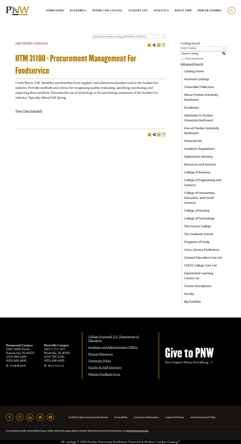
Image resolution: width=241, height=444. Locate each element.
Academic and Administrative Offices (113, 347)
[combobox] (129, 36)
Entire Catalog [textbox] (188, 48)
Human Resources (100, 354)
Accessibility (121, 417)
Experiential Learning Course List (198, 275)
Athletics (161, 10)
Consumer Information (146, 417)
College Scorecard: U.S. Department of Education (113, 339)
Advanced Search (192, 64)
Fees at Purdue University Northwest (201, 130)
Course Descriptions (197, 286)
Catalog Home (194, 71)
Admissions (55, 10)
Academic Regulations (199, 149)
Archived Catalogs (196, 79)
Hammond (18, 365)
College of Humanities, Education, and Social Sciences (199, 198)
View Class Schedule (28, 111)
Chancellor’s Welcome (199, 87)
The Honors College (197, 226)
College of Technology (199, 218)
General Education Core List (203, 257)
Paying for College (107, 10)
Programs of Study (197, 242)
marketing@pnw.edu (137, 430)
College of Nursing (196, 210)
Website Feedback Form (104, 374)
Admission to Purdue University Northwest (198, 117)
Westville (56, 365)
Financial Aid (193, 141)
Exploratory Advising (198, 156)
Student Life (138, 10)
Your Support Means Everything (186, 362)
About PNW (183, 10)
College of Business (197, 172)
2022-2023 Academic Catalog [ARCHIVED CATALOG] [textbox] (119, 36)
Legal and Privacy (174, 417)
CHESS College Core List (200, 265)
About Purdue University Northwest (201, 97)
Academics (78, 10)
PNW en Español (210, 10)
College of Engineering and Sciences (202, 182)
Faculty (189, 294)
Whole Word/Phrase (194, 58)
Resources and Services (200, 164)
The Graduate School (198, 234)
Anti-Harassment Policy (203, 417)
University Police (99, 361)
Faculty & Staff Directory (105, 368)
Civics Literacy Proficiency (201, 250)
